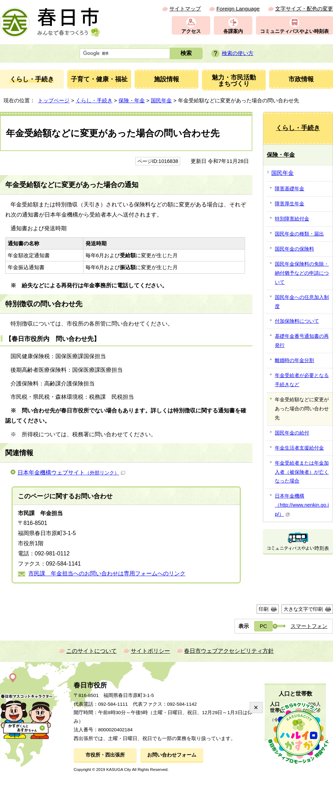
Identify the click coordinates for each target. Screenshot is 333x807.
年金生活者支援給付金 (299, 448)
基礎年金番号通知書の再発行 (302, 340)
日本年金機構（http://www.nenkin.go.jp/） (302, 505)
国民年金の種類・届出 (299, 234)
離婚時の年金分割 (294, 360)
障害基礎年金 (289, 188)
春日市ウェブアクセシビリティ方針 (229, 651)
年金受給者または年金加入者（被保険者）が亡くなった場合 (302, 472)
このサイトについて (91, 651)
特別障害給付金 (292, 218)
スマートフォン (309, 626)
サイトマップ (185, 9)
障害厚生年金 (289, 203)
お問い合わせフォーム (171, 755)
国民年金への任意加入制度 (302, 301)
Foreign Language (237, 9)
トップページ (53, 100)
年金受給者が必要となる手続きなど (302, 379)
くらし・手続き (94, 100)
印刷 (264, 609)
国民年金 (161, 100)
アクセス (191, 31)
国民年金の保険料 (294, 249)
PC (263, 626)
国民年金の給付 (292, 433)
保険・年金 (131, 100)
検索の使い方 (237, 53)
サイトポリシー (150, 651)
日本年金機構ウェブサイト (71, 473)
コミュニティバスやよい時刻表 (294, 31)
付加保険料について (297, 321)
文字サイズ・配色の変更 (304, 9)
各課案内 (233, 31)
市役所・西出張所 (105, 755)
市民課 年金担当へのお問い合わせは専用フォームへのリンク (106, 573)
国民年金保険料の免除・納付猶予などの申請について (302, 273)
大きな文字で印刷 (303, 609)
